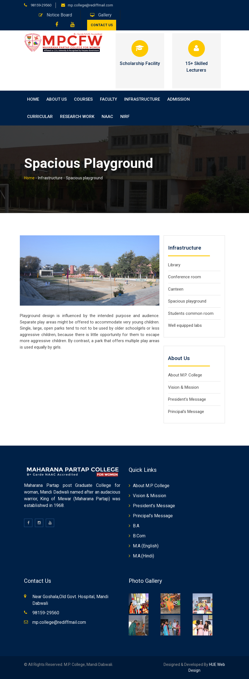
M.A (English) (146, 545)
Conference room (184, 276)
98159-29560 (40, 5)
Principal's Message (186, 411)
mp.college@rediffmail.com (90, 5)
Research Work (77, 116)
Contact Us (102, 25)
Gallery (101, 15)
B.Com (139, 535)
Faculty (108, 99)
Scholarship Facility (139, 63)
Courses (83, 99)
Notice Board (55, 15)
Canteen (175, 289)
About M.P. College (185, 375)
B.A (136, 525)
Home (29, 178)
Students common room (191, 313)
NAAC (107, 116)
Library (174, 264)
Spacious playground (187, 301)
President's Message (187, 399)
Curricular (40, 116)
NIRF (125, 116)
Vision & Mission (183, 387)
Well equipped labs (185, 325)
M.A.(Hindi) (143, 556)
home (33, 99)
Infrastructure (142, 99)
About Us (56, 99)
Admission (178, 99)
